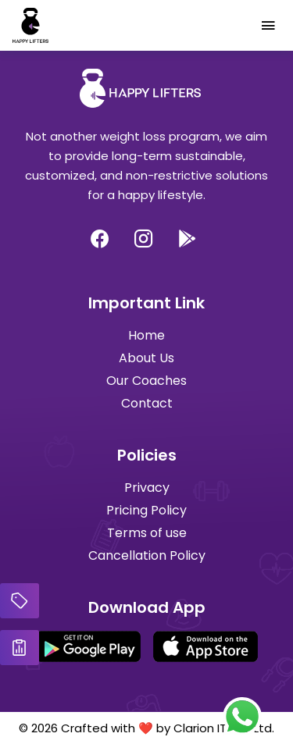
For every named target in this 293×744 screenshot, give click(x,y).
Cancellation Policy (146, 555)
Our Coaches (146, 381)
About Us (146, 358)
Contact (147, 403)
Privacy (147, 488)
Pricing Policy (146, 510)
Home (146, 335)
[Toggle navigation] (268, 25)
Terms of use (147, 533)
